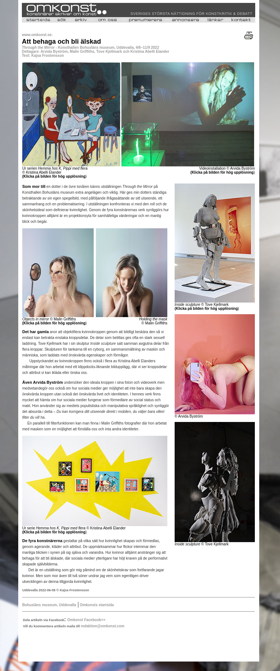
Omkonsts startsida (96, 605)
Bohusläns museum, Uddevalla (49, 605)
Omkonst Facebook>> (86, 620)
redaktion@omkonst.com (102, 626)
